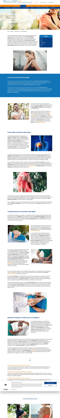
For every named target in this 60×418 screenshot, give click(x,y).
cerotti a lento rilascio (35, 231)
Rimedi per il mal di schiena (16, 7)
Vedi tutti (53, 8)
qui (24, 412)
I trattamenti (43, 43)
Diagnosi (42, 45)
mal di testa (33, 351)
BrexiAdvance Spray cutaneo (9, 2)
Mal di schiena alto (26, 7)
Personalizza (50, 412)
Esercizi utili (45, 2)
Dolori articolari (37, 5)
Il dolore (32, 2)
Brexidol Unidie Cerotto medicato (22, 2)
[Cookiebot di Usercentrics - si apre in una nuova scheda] (5, 416)
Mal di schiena (23, 5)
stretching (9, 264)
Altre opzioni (13, 416)
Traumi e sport (39, 2)
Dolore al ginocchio (45, 5)
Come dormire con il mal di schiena (42, 7)
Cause (41, 41)
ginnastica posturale (11, 274)
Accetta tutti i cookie (50, 409)
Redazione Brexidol (15, 24)
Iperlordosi (33, 7)
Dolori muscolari (30, 5)
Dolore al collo (16, 5)
